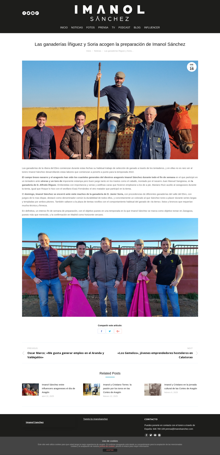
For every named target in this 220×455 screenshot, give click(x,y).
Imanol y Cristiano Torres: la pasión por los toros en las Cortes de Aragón (117, 388)
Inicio (88, 51)
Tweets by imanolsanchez (95, 419)
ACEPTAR (110, 450)
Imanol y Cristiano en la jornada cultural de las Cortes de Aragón (180, 386)
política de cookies (107, 446)
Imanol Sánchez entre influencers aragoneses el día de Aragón (58, 388)
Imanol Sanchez (35, 422)
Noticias (97, 51)
